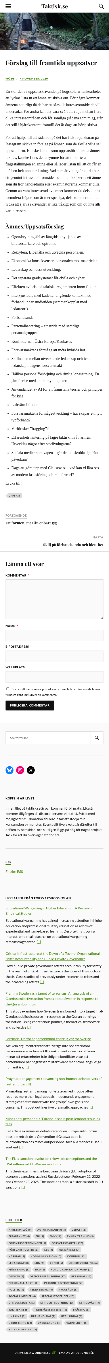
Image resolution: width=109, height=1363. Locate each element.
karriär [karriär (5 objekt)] (17, 1256)
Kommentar (17, 575)
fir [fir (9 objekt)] (40, 1236)
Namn (12, 626)
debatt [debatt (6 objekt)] (79, 1229)
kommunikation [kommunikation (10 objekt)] (46, 1256)
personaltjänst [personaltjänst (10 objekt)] (23, 1282)
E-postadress (19, 646)
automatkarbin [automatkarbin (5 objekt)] (51, 1229)
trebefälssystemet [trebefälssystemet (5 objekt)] (50, 1309)
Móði (10, 78)
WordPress (41, 1352)
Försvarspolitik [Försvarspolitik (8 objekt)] (23, 1249)
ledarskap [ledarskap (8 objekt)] (19, 1262)
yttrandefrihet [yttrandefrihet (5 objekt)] (23, 1329)
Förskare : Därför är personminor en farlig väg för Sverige (48, 1039)
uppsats (15, 495)
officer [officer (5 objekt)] (16, 1276)
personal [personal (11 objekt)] (81, 1276)
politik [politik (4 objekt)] (16, 1289)
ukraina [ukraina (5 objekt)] (17, 1316)
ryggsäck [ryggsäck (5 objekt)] (68, 1289)
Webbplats (15, 667)
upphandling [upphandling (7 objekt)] (43, 1316)
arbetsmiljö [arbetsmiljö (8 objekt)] (20, 1229)
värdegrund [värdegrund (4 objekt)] (49, 1322)
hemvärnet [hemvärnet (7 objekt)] (69, 1249)
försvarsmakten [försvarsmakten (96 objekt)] (67, 1243)
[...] (39, 942)
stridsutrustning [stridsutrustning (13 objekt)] (57, 1302)
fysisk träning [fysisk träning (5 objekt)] (80, 1236)
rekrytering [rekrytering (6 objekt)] (41, 1289)
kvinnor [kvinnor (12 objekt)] (76, 1256)
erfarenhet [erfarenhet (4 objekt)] (19, 1236)
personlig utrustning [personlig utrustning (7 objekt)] (63, 1282)
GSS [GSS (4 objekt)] (48, 1249)
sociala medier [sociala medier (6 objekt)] (22, 1296)
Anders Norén (82, 1352)
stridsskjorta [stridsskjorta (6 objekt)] (22, 1302)
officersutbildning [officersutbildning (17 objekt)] (48, 1276)
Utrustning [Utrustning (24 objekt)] (20, 1322)
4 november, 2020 (34, 78)
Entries (14, 871)
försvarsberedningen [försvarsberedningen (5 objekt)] (27, 1243)
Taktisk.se (54, 6)
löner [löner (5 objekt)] (56, 1262)
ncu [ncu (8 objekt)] (40, 1269)
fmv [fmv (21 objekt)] (55, 1236)
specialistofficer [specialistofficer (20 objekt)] (58, 1296)
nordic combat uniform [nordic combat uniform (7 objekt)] (71, 1269)
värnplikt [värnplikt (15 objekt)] (77, 1322)
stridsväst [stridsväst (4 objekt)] (89, 1302)
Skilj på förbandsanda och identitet (73, 544)
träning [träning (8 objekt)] (81, 1309)
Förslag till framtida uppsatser (51, 62)
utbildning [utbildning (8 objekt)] (71, 1316)
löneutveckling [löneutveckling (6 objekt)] (83, 1262)
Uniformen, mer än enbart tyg (31, 522)
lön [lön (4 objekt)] (39, 1262)
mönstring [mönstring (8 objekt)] (19, 1269)
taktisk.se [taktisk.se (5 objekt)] (19, 1309)
